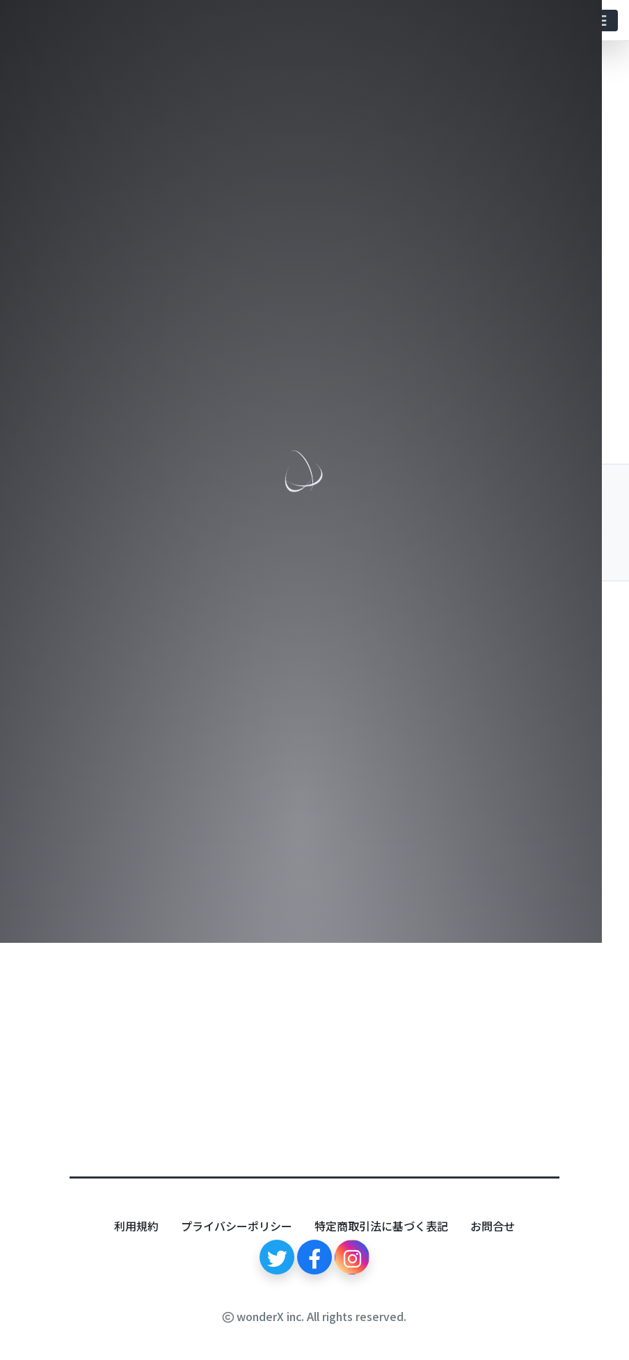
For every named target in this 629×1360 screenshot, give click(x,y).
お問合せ (492, 1225)
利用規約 (136, 1225)
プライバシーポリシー (236, 1225)
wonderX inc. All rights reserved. (314, 1316)
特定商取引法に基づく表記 (381, 1225)
